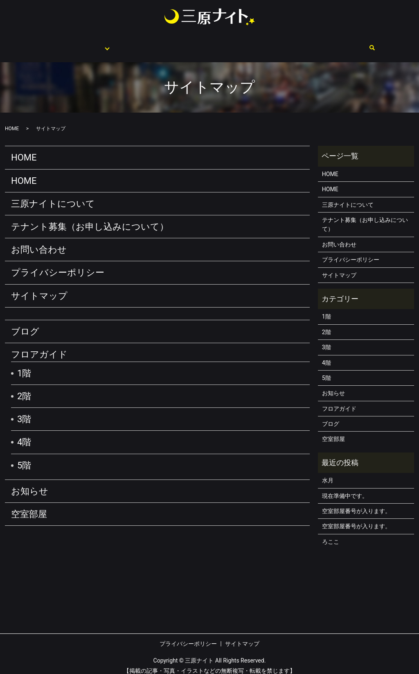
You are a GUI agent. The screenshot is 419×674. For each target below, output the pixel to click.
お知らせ (29, 483)
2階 (24, 388)
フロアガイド (80, 43)
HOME (37, 43)
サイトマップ (39, 288)
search (389, 44)
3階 (24, 411)
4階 (24, 434)
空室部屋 (309, 43)
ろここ (330, 534)
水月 (327, 472)
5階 (24, 457)
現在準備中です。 (345, 488)
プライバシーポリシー (57, 265)
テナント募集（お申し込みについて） (232, 43)
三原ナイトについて (140, 43)
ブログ (25, 324)
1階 (24, 365)
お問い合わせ (355, 43)
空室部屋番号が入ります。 (356, 503)
